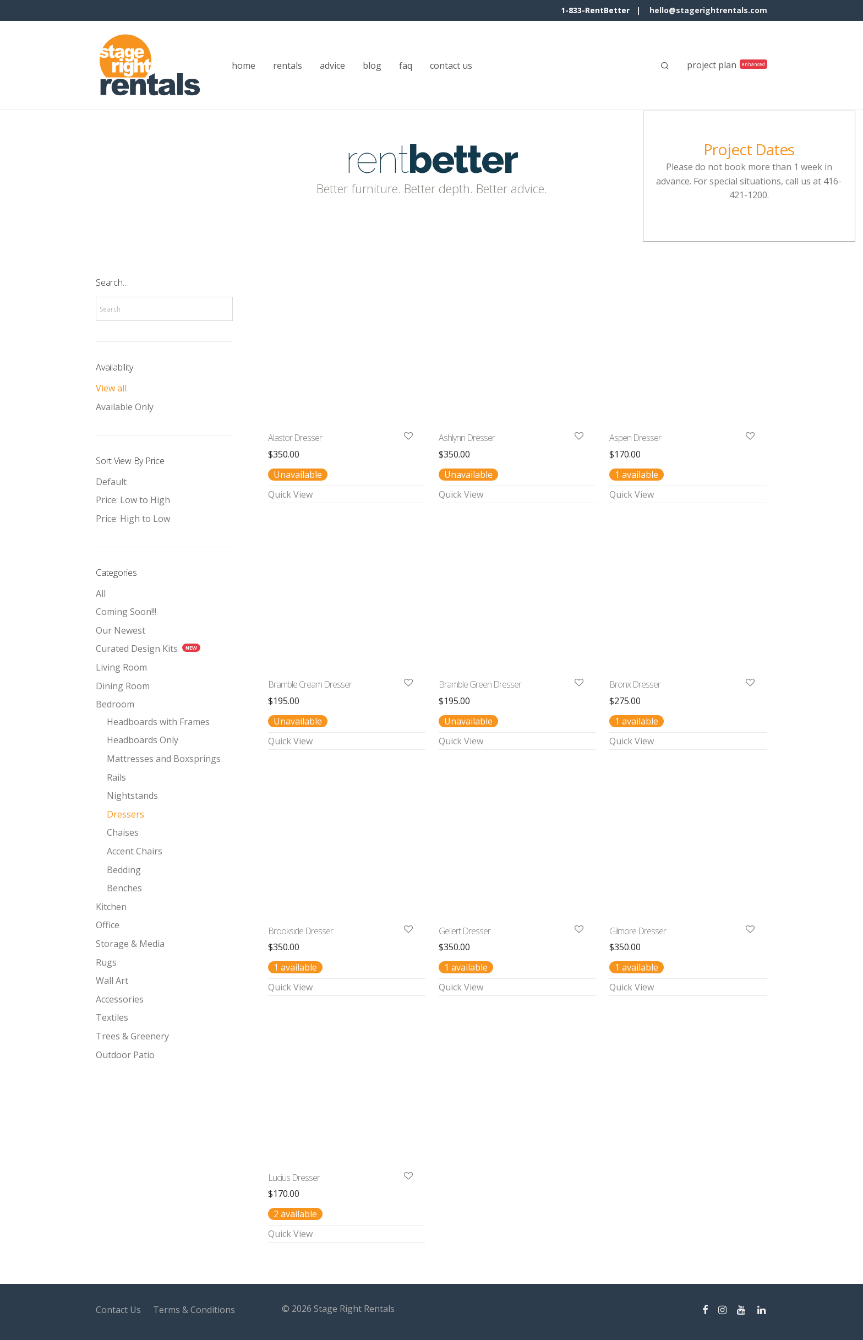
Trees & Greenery (132, 1036)
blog (372, 65)
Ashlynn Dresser (467, 438)
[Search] (665, 65)
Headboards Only (142, 740)
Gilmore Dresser (637, 931)
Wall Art (112, 980)
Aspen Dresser (635, 438)
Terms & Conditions (194, 1310)
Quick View (290, 494)
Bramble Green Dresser (480, 684)
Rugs (106, 962)
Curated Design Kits (137, 648)
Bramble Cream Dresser (310, 684)
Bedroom (115, 704)
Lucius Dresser (294, 1178)
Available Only (125, 407)
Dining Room (123, 686)
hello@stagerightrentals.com (708, 10)
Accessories (120, 999)
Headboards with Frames (158, 722)
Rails (116, 777)
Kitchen (111, 907)
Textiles (112, 1017)
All (101, 593)
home (243, 65)
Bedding (124, 870)
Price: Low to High (133, 500)
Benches (124, 888)
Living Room (121, 667)
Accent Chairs (134, 851)
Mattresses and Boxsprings (164, 759)
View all (111, 388)
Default (111, 482)
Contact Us (118, 1310)
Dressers (125, 814)
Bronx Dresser (634, 684)
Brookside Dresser (300, 931)
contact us (451, 65)
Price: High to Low (133, 519)
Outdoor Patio (125, 1055)
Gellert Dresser (464, 931)
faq (405, 65)
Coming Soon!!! (126, 612)
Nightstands (132, 795)
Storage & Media (130, 944)
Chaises (123, 832)
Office (107, 925)
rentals (287, 65)
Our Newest (120, 630)
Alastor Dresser (295, 438)
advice (332, 65)
